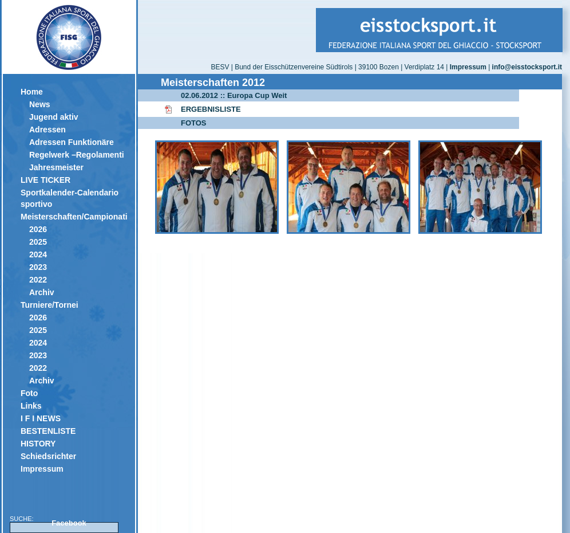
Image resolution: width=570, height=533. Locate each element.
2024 (38, 254)
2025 (38, 241)
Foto (29, 393)
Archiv (41, 292)
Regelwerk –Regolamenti (76, 154)
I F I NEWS (41, 418)
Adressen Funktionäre (71, 142)
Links (31, 405)
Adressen (47, 129)
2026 (38, 229)
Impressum (42, 468)
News (39, 104)
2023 (38, 267)
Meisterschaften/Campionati (73, 216)
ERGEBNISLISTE (211, 109)
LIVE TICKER (45, 180)
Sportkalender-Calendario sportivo (69, 198)
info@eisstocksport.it (527, 67)
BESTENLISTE (48, 431)
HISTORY (38, 443)
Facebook (69, 523)
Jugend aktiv (53, 117)
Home (32, 91)
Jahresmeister (56, 167)
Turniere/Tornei (49, 304)
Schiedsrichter (48, 456)
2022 (38, 279)
